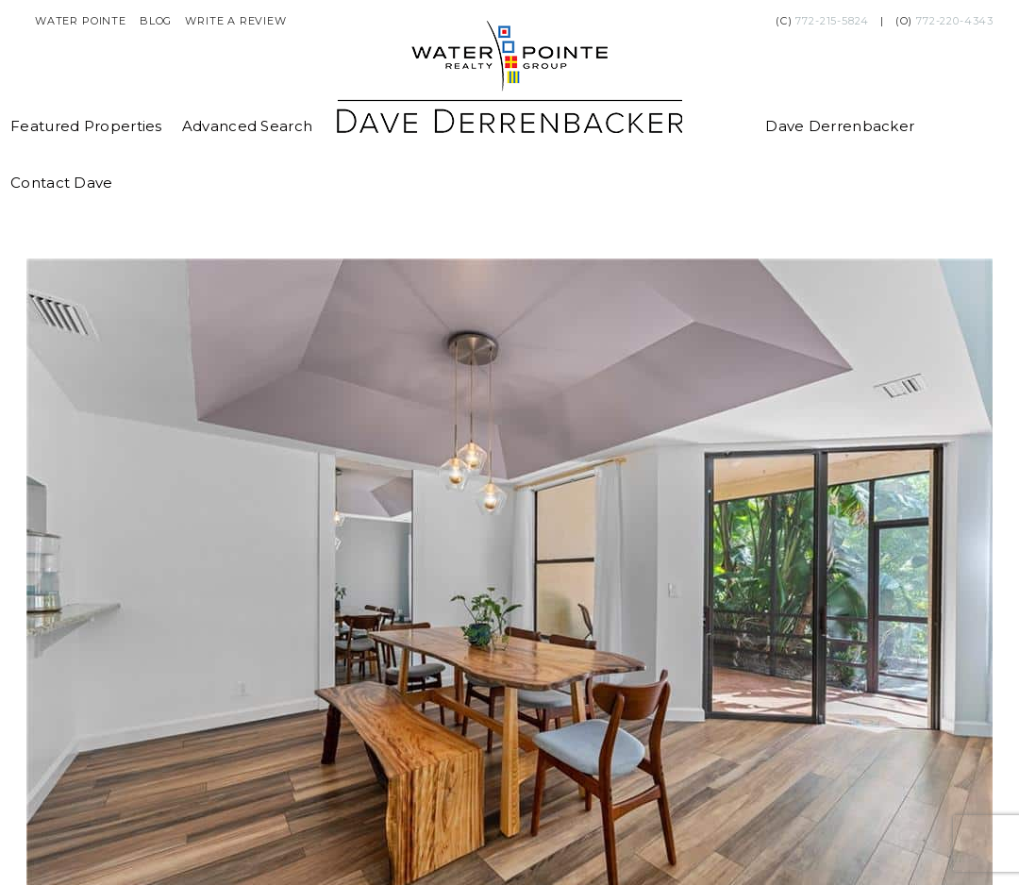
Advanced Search (247, 126)
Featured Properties (86, 126)
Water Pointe (80, 20)
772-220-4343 (955, 20)
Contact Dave (61, 183)
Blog (156, 20)
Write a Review (236, 20)
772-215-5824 (832, 20)
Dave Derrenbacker (839, 126)
